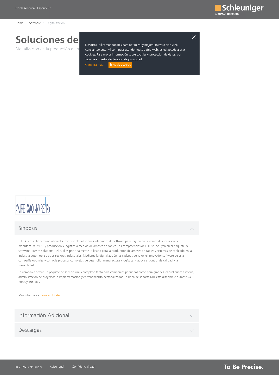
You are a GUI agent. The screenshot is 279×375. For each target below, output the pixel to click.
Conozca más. (94, 65)
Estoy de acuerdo (121, 65)
